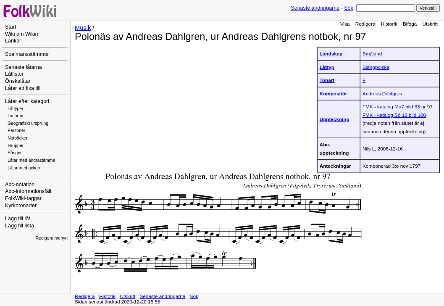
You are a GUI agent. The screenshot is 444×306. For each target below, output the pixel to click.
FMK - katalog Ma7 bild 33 (391, 106)
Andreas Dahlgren (382, 93)
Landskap (331, 53)
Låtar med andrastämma (31, 160)
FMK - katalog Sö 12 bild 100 (394, 115)
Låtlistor (14, 74)
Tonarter (16, 115)
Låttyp (327, 67)
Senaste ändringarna (315, 8)
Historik (389, 23)
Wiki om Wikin (21, 34)
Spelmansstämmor (27, 54)
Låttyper (16, 108)
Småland (372, 53)
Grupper (16, 145)
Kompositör (333, 93)
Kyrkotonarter (21, 205)
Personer (16, 130)
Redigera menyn (52, 238)
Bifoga (410, 23)
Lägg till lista (19, 226)
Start (10, 27)
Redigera (365, 23)
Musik (83, 27)
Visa (345, 23)
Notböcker (17, 138)
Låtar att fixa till (22, 88)
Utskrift (430, 23)
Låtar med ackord (25, 168)
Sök (348, 8)
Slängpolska (376, 67)
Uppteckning (334, 119)
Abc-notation (19, 184)
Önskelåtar (18, 81)
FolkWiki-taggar (23, 198)
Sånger (15, 152)
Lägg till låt (17, 219)
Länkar (13, 41)
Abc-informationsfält (28, 191)
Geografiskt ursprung (28, 123)
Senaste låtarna (23, 67)
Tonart (327, 80)
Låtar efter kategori (27, 101)
